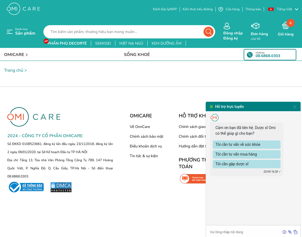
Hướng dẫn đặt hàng (196, 146)
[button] (283, 9)
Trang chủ (13, 70)
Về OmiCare (140, 126)
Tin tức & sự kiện (144, 156)
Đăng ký (230, 38)
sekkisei (103, 43)
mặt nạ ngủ (131, 43)
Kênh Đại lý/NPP (165, 9)
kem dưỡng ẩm (167, 43)
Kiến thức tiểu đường (198, 9)
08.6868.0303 (268, 56)
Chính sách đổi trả (194, 136)
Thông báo (253, 9)
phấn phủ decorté (67, 43)
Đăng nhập (233, 33)
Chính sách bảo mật (146, 136)
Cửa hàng (229, 9)
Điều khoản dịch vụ (146, 146)
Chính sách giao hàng (197, 126)
